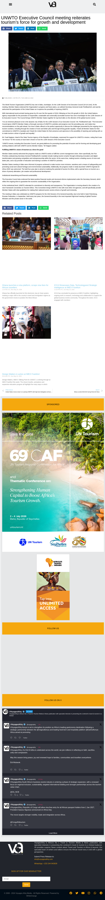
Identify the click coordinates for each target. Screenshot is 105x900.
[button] (94, 4)
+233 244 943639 (50, 863)
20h (39, 747)
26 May (40, 779)
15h (39, 724)
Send (26, 885)
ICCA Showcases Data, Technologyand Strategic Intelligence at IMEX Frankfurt (75, 286)
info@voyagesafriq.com (43, 859)
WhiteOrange (31, 896)
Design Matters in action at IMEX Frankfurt (21, 374)
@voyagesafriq (31, 724)
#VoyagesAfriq (16, 724)
